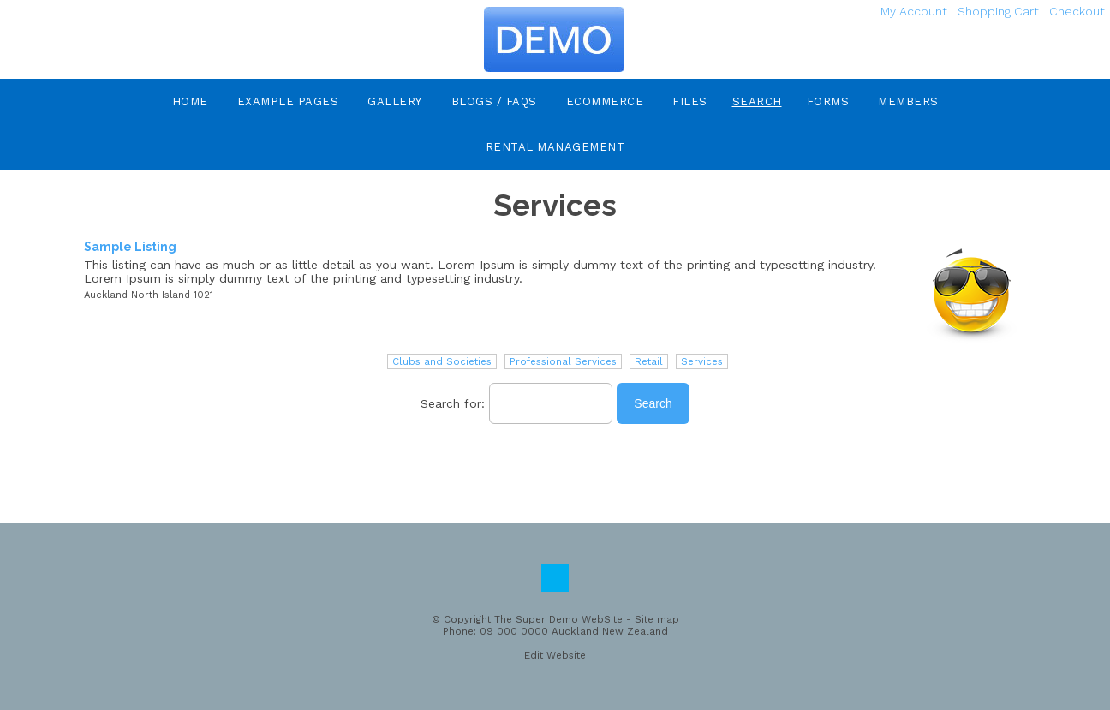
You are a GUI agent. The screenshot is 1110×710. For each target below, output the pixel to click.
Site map (657, 619)
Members (908, 101)
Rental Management (555, 146)
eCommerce (605, 101)
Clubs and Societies (442, 361)
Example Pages (288, 101)
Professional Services (563, 361)
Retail (649, 361)
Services (702, 361)
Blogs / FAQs (494, 101)
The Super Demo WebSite (558, 619)
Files (689, 101)
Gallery (394, 101)
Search (757, 101)
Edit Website (555, 655)
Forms (828, 101)
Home (190, 101)
